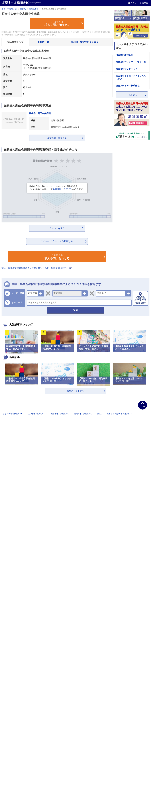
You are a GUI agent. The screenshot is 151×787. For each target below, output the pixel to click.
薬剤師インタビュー (83, 414)
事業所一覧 (43, 42)
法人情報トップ (15, 42)
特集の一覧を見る (75, 391)
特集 (100, 414)
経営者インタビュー (60, 414)
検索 (75, 310)
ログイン (132, 3)
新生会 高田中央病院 (40, 113)
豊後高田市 (33, 9)
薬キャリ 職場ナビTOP (13, 414)
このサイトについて (37, 414)
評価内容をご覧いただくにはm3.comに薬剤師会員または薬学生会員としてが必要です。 (57, 187)
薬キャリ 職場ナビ (9, 9)
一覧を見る (131, 95)
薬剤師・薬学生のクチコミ (85, 42)
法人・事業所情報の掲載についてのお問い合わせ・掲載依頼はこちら (36, 268)
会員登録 (144, 3)
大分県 (23, 9)
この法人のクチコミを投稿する (57, 241)
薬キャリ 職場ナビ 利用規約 (119, 414)
